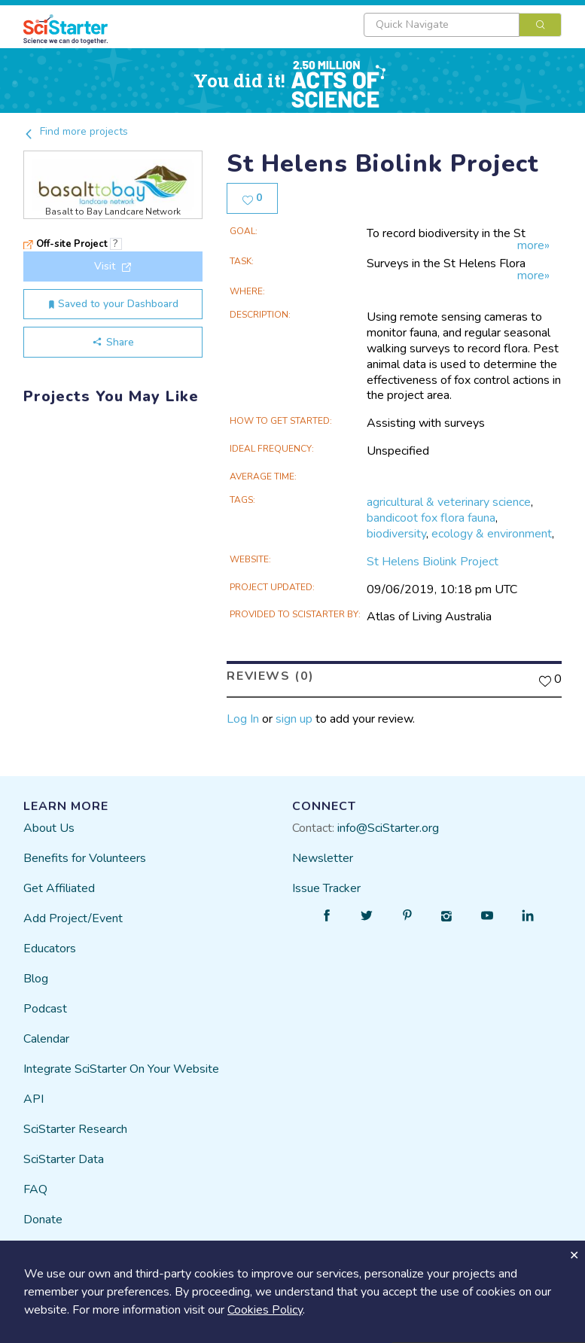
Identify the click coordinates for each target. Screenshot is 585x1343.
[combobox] (463, 25)
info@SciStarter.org (388, 828)
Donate (42, 1219)
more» (533, 246)
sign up (294, 719)
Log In (243, 719)
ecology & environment (491, 533)
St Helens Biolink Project (432, 561)
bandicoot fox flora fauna (431, 518)
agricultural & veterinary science (449, 502)
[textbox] (441, 25)
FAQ (35, 1189)
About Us (49, 828)
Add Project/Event (73, 918)
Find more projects (75, 131)
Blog (35, 978)
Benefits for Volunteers (84, 858)
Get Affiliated (59, 888)
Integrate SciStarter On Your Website (121, 1069)
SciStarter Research (75, 1129)
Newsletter (322, 858)
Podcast (45, 1008)
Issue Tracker (326, 888)
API (33, 1099)
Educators (49, 948)
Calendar (46, 1039)
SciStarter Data (63, 1159)
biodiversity (396, 533)
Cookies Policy (265, 1310)
